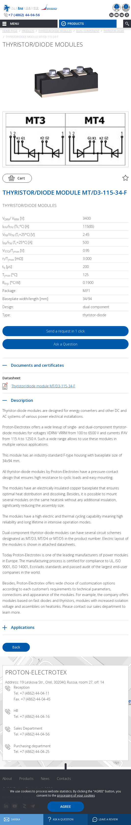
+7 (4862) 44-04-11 (34, 693)
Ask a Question (65, 344)
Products (28, 31)
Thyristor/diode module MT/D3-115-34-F (43, 386)
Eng (20, 8)
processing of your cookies (76, 795)
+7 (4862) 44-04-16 (34, 716)
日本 (28, 8)
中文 (36, 8)
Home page (9, 31)
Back (16, 647)
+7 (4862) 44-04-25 (34, 751)
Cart (21, 178)
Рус (13, 8)
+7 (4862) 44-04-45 (35, 699)
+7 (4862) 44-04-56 (24, 15)
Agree (65, 806)
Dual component (87, 31)
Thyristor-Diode (114, 31)
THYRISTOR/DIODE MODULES (55, 31)
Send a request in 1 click (65, 331)
